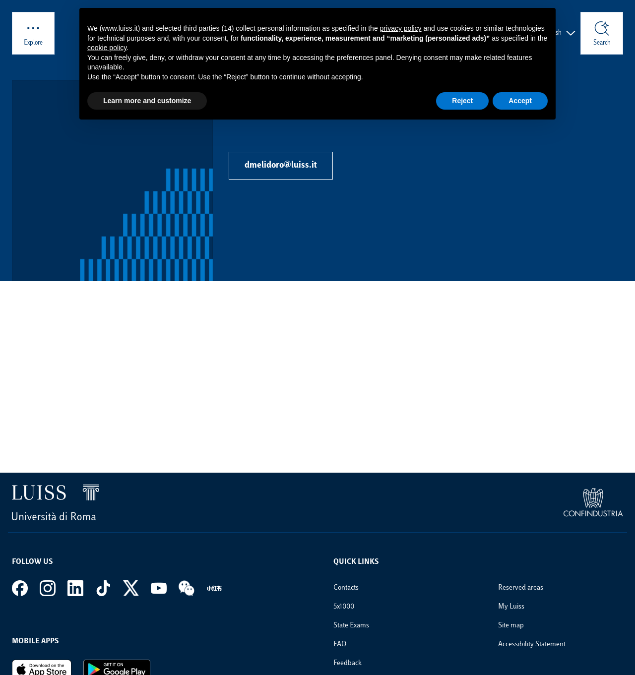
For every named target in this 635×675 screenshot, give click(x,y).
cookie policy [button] (107, 48)
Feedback (347, 663)
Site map (511, 625)
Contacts (346, 588)
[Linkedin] (75, 588)
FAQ (339, 644)
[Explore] (33, 33)
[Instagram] (48, 588)
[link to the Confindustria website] (593, 502)
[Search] (601, 33)
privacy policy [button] (401, 28)
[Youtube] (159, 588)
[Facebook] (20, 588)
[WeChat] (186, 588)
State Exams (351, 625)
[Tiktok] (103, 588)
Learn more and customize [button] (147, 101)
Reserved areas (520, 588)
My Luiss (511, 607)
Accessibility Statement (532, 644)
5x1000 (343, 607)
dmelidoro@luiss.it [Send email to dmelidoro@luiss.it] (281, 165)
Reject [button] (462, 101)
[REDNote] (214, 588)
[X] (131, 588)
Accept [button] (520, 101)
